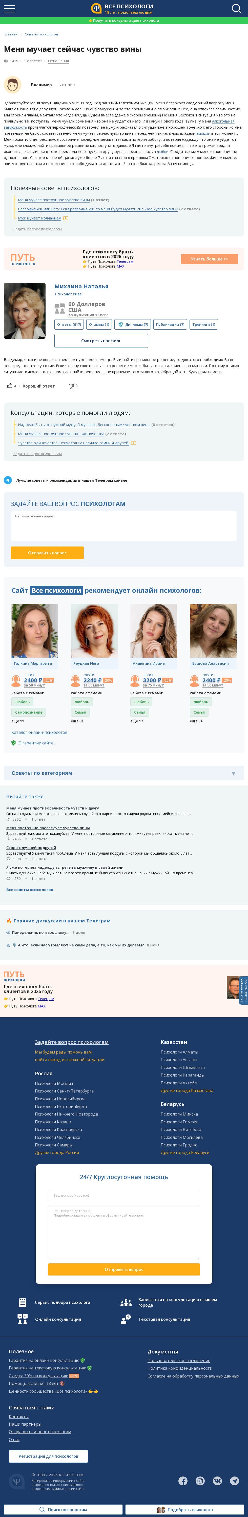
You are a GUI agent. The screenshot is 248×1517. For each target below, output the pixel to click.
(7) (136, 324)
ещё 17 (136, 721)
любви (163, 151)
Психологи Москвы (54, 1083)
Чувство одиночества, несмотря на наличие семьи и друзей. (73, 442)
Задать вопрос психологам (37, 228)
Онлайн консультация (58, 1319)
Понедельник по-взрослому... (40, 932)
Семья (80, 712)
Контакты (19, 1416)
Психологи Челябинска (57, 1137)
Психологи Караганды (182, 1075)
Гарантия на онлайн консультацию (44, 1360)
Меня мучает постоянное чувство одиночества (61, 433)
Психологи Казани (53, 1122)
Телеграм (125, 261)
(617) (69, 324)
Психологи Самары (54, 1145)
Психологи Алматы (179, 1052)
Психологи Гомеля (179, 1122)
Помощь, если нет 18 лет (34, 1383)
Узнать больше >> (209, 259)
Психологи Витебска (181, 1129)
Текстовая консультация (164, 1319)
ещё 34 (196, 721)
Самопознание (28, 712)
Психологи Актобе (179, 1083)
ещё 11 (17, 721)
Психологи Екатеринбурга (61, 1106)
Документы (163, 1351)
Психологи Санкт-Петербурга (64, 1091)
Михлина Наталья (81, 286)
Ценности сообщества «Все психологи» (48, 1391)
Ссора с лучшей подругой (31, 847)
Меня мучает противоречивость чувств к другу (52, 808)
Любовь (22, 701)
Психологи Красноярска (58, 1129)
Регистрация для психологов (48, 1456)
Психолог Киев (68, 294)
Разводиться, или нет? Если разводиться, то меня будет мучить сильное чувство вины (98, 208)
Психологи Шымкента (183, 1067)
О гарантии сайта (35, 743)
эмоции (203, 133)
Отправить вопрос (124, 1269)
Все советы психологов (29, 889)
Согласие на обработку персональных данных (193, 1376)
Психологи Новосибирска (60, 1099)
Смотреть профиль (101, 340)
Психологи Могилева (182, 1137)
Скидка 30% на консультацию (38, 1376)
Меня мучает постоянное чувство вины (54, 199)
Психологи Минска (179, 1114)
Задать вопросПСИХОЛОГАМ (243, 990)
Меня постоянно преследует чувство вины (48, 827)
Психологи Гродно (179, 1145)
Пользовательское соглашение (179, 1360)
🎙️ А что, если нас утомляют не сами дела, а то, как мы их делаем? (78, 944)
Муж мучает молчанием (39, 217)
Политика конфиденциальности (180, 1368)
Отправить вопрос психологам (40, 1431)
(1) (99, 324)
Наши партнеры (25, 1424)
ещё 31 (77, 721)
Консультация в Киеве (88, 314)
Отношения (58, 60)
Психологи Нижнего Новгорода (66, 1114)
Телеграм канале (111, 480)
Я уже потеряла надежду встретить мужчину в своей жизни (64, 867)
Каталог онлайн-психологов (39, 732)
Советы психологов (41, 34)
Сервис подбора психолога (62, 1302)
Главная (11, 34)
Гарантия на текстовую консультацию (47, 1368)
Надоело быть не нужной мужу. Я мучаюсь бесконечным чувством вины (84, 424)
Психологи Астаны (179, 1059)
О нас (14, 1439)
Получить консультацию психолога (124, 20)
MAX (120, 266)
